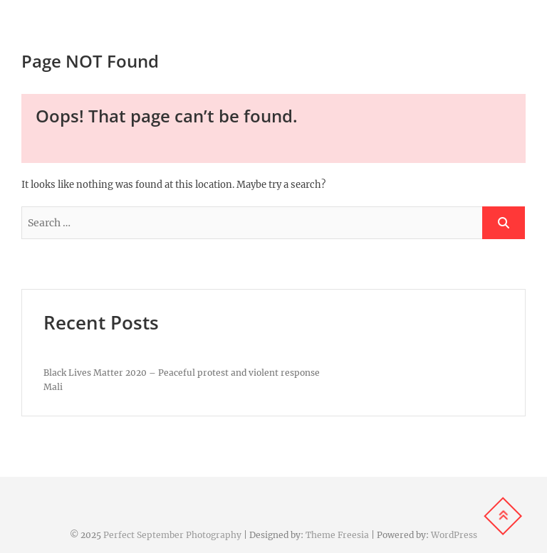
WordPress (454, 535)
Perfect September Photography (172, 535)
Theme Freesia (337, 535)
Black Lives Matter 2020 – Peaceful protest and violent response (181, 372)
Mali (53, 386)
